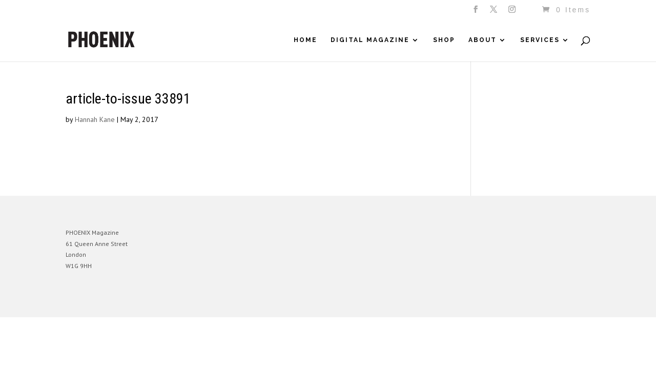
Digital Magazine (370, 40)
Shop (444, 40)
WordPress (177, 301)
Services (540, 40)
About (482, 40)
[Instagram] (512, 12)
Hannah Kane (95, 119)
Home (305, 40)
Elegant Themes (113, 301)
